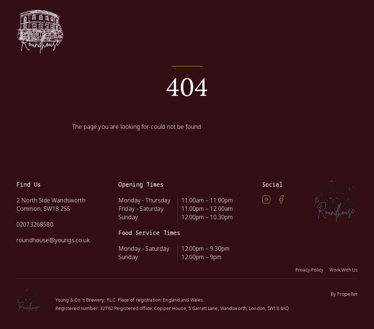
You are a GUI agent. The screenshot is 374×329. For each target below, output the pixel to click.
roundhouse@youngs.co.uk (53, 240)
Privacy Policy (309, 270)
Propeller (347, 294)
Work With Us (343, 270)
